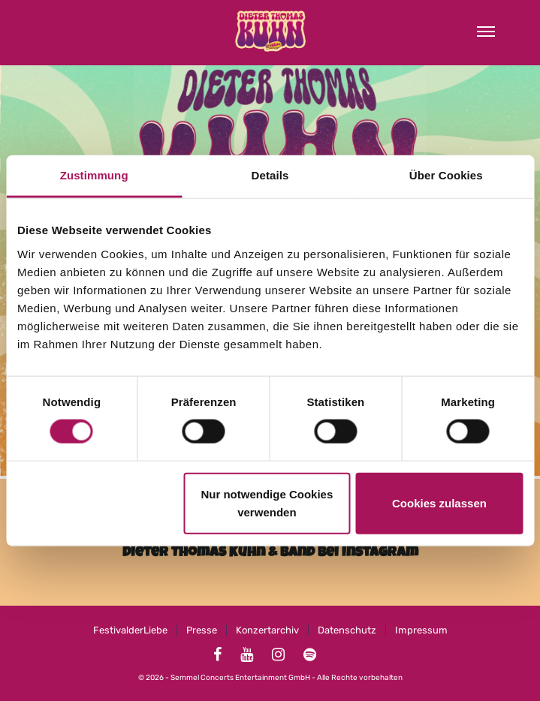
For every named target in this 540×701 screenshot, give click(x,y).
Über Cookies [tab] (446, 175)
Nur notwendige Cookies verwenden (267, 502)
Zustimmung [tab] (94, 175)
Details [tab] (270, 175)
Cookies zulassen (439, 502)
